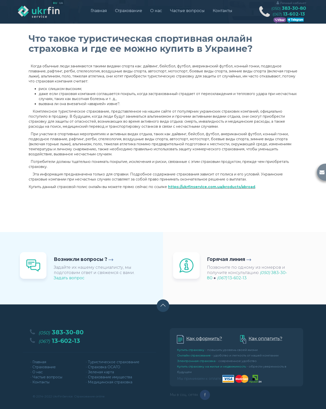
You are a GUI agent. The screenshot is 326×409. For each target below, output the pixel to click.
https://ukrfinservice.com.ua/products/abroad (211, 187)
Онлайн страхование (194, 355)
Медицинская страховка (110, 382)
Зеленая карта (101, 372)
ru (55, 3)
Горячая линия (226, 259)
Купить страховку (190, 350)
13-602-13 (289, 14)
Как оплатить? (265, 338)
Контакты (222, 10)
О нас (156, 10)
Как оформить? (204, 338)
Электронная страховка (196, 361)
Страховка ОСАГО (104, 367)
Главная (99, 10)
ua (61, 3)
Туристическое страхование (113, 362)
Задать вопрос (69, 278)
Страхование (128, 10)
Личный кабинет (293, 3)
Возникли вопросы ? (80, 259)
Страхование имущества (110, 377)
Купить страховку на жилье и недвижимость (211, 366)
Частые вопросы (187, 10)
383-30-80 (288, 8)
